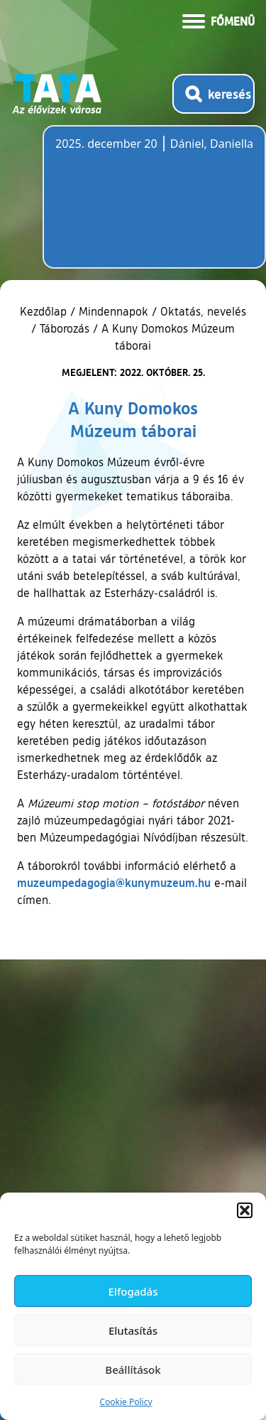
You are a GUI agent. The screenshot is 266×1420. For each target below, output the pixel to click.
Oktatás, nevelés (203, 311)
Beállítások (132, 1369)
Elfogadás (133, 1291)
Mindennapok (113, 311)
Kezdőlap (45, 311)
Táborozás (64, 328)
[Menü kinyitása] (218, 20)
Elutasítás (133, 1330)
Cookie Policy (125, 1402)
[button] (245, 1210)
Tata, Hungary (134, 205)
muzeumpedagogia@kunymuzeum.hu (114, 882)
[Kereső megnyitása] (213, 94)
